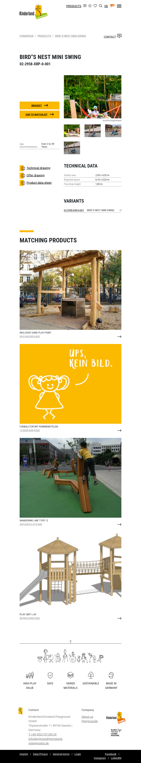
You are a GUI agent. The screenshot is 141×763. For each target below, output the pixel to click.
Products (73, 6)
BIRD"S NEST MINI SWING (70, 35)
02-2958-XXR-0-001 (74, 210)
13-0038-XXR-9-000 (30, 430)
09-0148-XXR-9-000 (30, 336)
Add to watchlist (36, 114)
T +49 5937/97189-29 (42, 734)
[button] (70, 96)
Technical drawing (35, 168)
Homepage (27, 35)
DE (106, 6)
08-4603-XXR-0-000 (30, 618)
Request (36, 105)
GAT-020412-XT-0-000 (31, 524)
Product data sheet (36, 183)
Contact (112, 36)
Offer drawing (32, 176)
